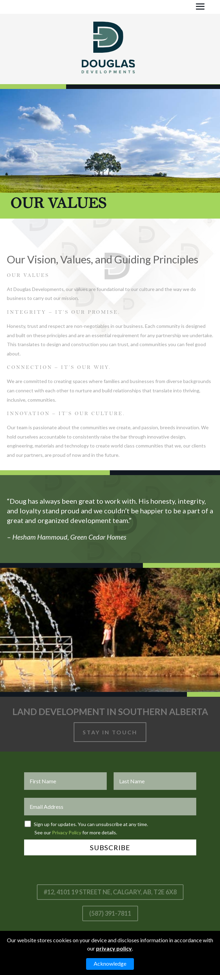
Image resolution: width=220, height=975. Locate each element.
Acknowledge (110, 963)
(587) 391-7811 (110, 913)
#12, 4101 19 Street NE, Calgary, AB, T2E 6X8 (110, 892)
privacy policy (114, 948)
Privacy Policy (66, 832)
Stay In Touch (110, 732)
